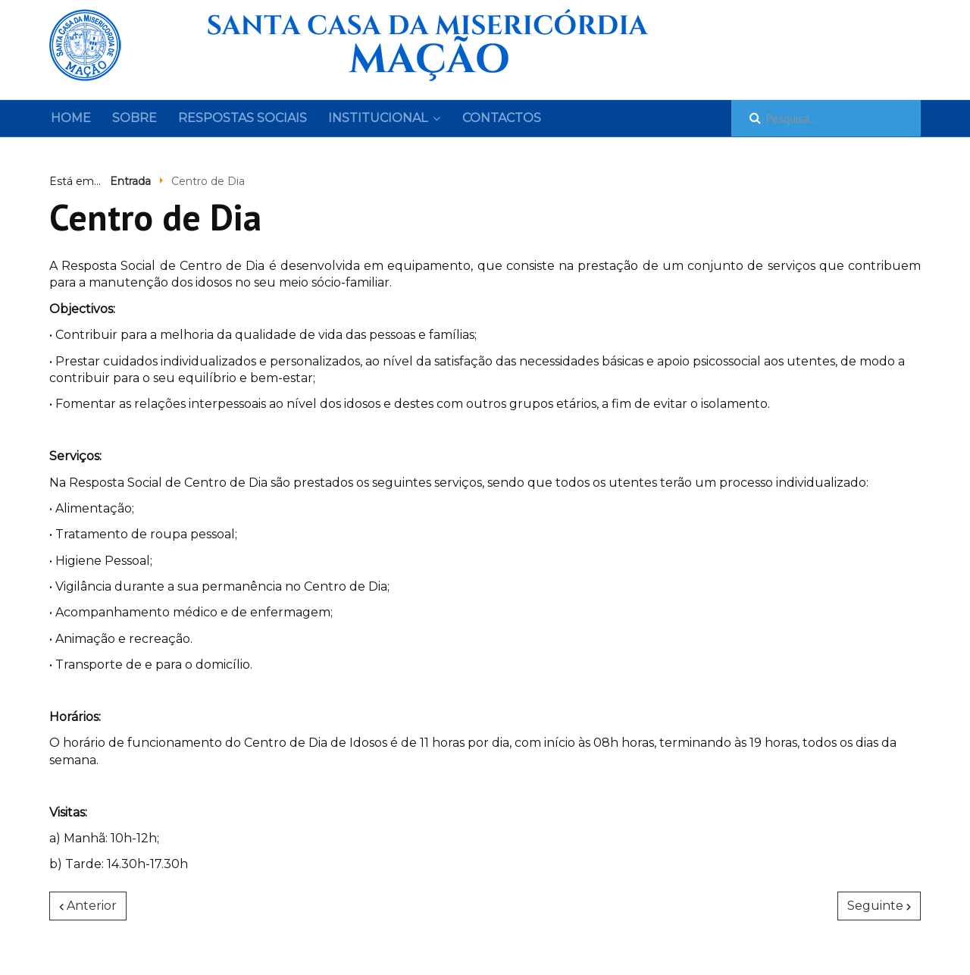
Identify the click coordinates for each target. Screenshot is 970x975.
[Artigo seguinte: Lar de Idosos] (879, 906)
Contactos (501, 118)
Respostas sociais (242, 118)
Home (71, 118)
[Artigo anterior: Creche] (88, 906)
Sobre (134, 118)
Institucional (377, 118)
